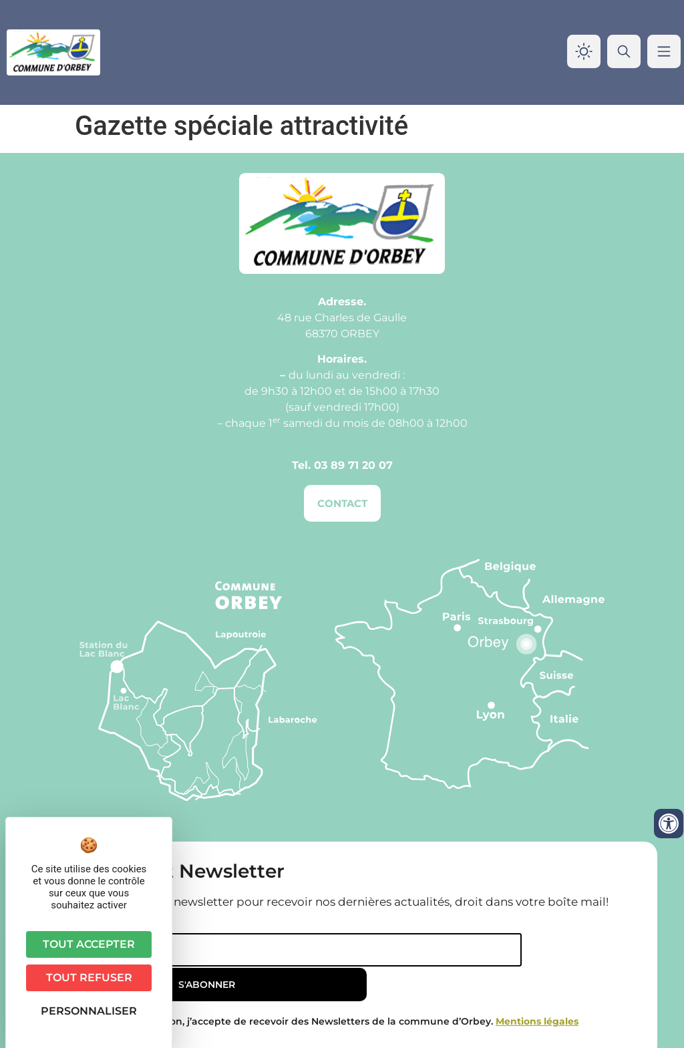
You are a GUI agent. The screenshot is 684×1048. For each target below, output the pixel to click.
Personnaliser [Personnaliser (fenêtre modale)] (89, 1011)
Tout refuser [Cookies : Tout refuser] (89, 977)
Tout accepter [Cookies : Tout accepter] (89, 944)
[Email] (253, 950)
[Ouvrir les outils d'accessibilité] (668, 823)
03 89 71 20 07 (353, 465)
